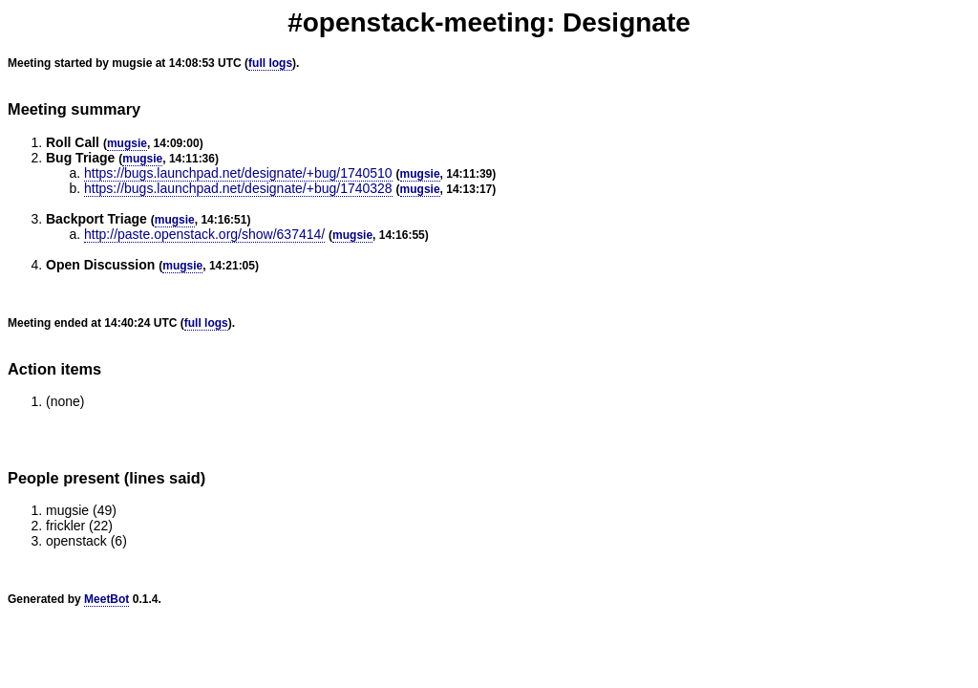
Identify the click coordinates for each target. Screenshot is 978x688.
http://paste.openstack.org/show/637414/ (204, 234)
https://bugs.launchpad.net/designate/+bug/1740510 (238, 173)
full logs (270, 63)
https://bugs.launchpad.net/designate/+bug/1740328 (238, 188)
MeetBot (106, 599)
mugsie (127, 143)
